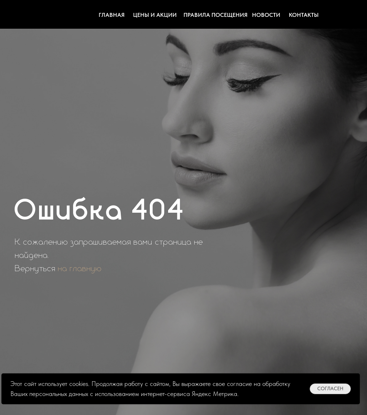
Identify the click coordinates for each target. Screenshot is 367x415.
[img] (334, 14)
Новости (266, 14)
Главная (112, 14)
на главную (80, 268)
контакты (304, 14)
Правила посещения (216, 14)
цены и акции (155, 14)
